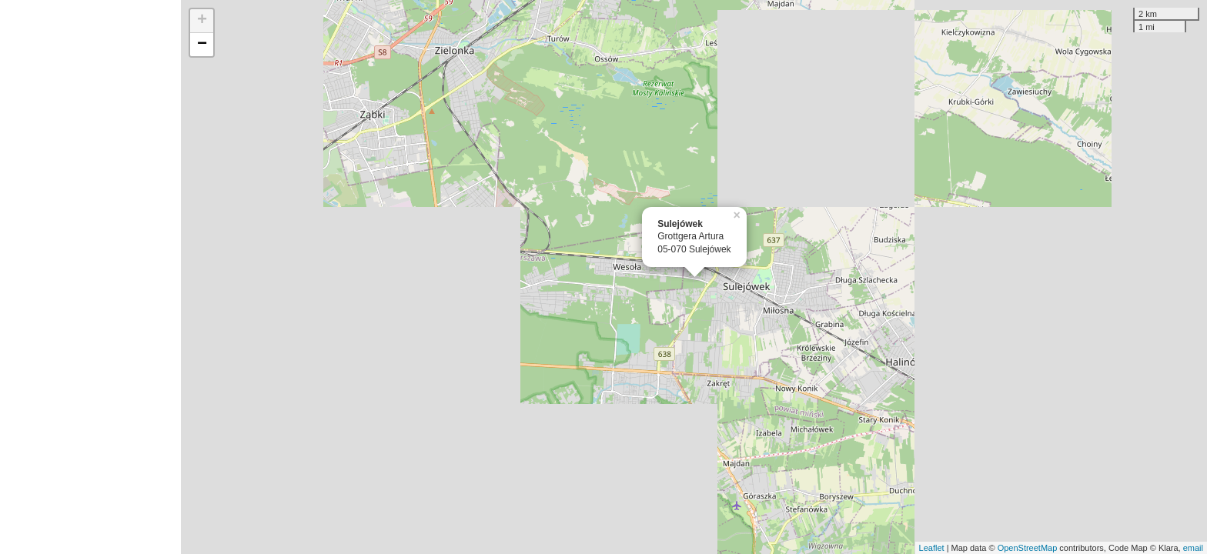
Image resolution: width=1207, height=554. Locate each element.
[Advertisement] (90, 277)
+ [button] (202, 20)
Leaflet (932, 547)
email (1193, 547)
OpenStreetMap (1028, 547)
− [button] (202, 44)
